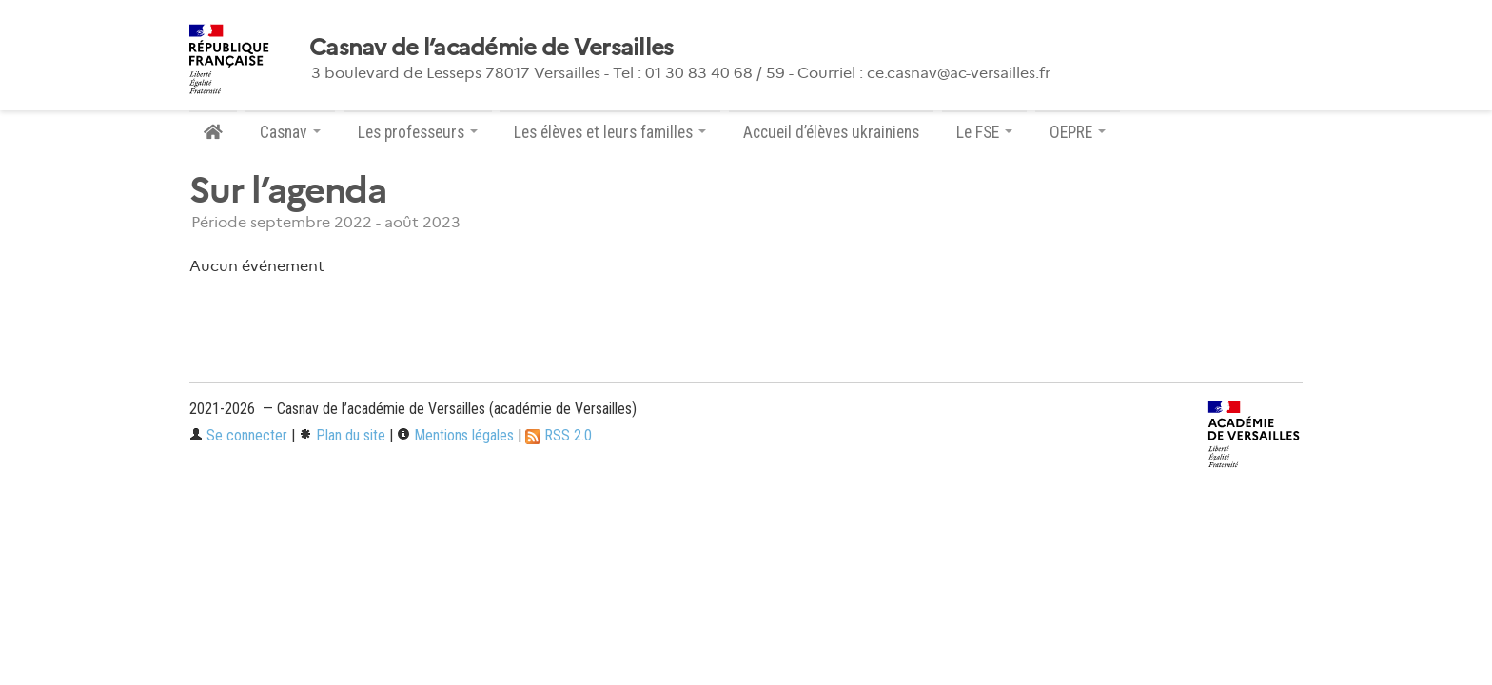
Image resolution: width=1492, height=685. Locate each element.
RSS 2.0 (558, 435)
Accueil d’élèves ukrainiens (831, 132)
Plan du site (342, 435)
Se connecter (238, 435)
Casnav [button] (290, 132)
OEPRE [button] (1078, 132)
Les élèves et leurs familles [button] (610, 132)
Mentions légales (455, 435)
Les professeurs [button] (418, 132)
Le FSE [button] (984, 132)
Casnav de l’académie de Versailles (491, 47)
